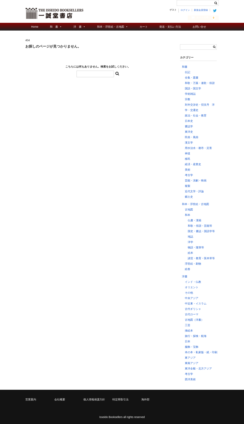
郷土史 (189, 196)
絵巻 (187, 269)
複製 (187, 185)
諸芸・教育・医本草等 (201, 258)
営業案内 (30, 399)
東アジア (190, 357)
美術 (187, 169)
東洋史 (189, 131)
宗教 (187, 99)
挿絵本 (189, 330)
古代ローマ (191, 314)
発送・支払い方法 (170, 26)
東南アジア (191, 363)
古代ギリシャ (193, 308)
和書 (184, 66)
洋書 (184, 276)
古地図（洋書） (194, 319)
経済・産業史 (193, 164)
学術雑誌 (190, 93)
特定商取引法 (120, 399)
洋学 (190, 242)
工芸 (187, 325)
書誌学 (189, 126)
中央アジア (191, 298)
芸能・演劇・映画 (195, 180)
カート (144, 26)
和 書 (54, 26)
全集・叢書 (191, 77)
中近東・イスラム (195, 303)
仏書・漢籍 (194, 220)
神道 (187, 153)
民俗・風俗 (191, 137)
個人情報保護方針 (94, 399)
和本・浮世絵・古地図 (110, 26)
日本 (187, 341)
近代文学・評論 (194, 191)
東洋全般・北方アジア (198, 368)
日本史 (189, 120)
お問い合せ (199, 26)
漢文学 (189, 142)
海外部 (145, 399)
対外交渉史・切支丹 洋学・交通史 (200, 107)
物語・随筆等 (196, 247)
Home (34, 26)
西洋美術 (190, 379)
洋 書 (77, 26)
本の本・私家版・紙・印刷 (201, 352)
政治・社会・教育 (195, 115)
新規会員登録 (201, 10)
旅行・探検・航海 (195, 336)
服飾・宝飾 (191, 346)
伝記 (187, 72)
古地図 (189, 209)
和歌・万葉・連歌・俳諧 (200, 83)
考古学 (189, 175)
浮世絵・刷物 (193, 263)
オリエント (191, 287)
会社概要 (59, 399)
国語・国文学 (193, 88)
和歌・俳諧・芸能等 (200, 225)
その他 (189, 292)
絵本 (190, 252)
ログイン (185, 10)
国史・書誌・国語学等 (201, 231)
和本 (187, 214)
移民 (187, 158)
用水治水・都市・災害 (198, 148)
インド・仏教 (193, 281)
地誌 (190, 236)
